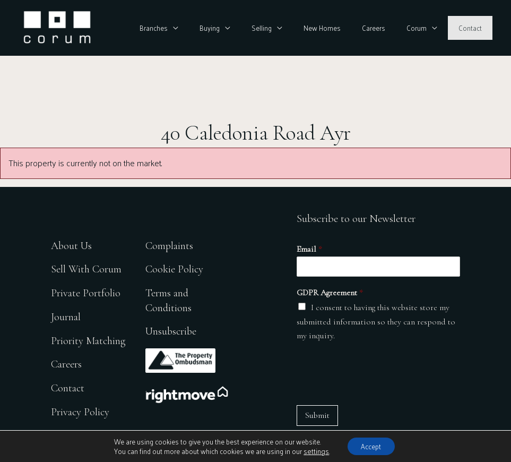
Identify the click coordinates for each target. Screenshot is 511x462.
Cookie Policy (176, 267)
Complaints (171, 243)
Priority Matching (89, 339)
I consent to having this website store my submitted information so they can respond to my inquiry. (376, 321)
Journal (66, 315)
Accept (370, 445)
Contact (474, 28)
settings (313, 450)
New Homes (348, 28)
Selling (296, 28)
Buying (251, 28)
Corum (428, 28)
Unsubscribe (173, 329)
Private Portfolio (85, 291)
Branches (203, 28)
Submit (317, 415)
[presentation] (377, 374)
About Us (72, 243)
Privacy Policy (80, 410)
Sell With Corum (86, 267)
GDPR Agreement (330, 292)
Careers (392, 28)
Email (309, 249)
